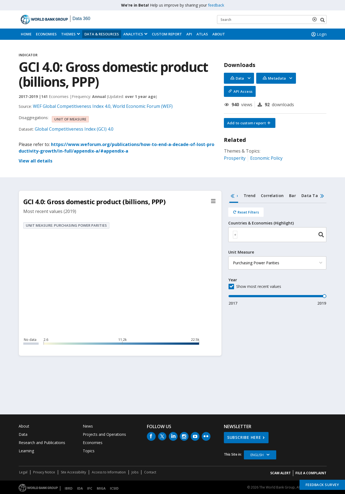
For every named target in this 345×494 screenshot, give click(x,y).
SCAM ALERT (280, 473)
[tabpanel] (277, 254)
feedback (216, 5)
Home (26, 34)
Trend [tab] (249, 195)
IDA (80, 488)
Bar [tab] (292, 195)
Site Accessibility (73, 472)
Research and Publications (42, 442)
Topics (89, 450)
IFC (89, 488)
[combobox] (277, 234)
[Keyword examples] (272, 19)
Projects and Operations (104, 434)
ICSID (114, 488)
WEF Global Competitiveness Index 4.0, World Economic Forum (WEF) (103, 106)
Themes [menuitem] (68, 34)
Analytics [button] (133, 34)
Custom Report (167, 34)
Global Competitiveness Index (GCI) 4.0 (74, 129)
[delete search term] (316, 19)
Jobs (135, 472)
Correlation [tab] (272, 195)
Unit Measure (241, 252)
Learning (26, 450)
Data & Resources (101, 34)
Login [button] (318, 34)
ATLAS (202, 34)
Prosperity (235, 158)
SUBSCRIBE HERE (244, 437)
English (257, 455)
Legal (23, 472)
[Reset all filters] (246, 212)
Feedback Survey (322, 484)
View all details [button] (35, 161)
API (189, 34)
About (218, 34)
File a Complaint (310, 473)
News (88, 426)
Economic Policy (266, 158)
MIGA (101, 488)
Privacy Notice (44, 472)
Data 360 (81, 18)
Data (23, 434)
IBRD (69, 488)
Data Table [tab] (312, 195)
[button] (249, 123)
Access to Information (109, 472)
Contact (150, 472)
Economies (46, 34)
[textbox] (235, 234)
